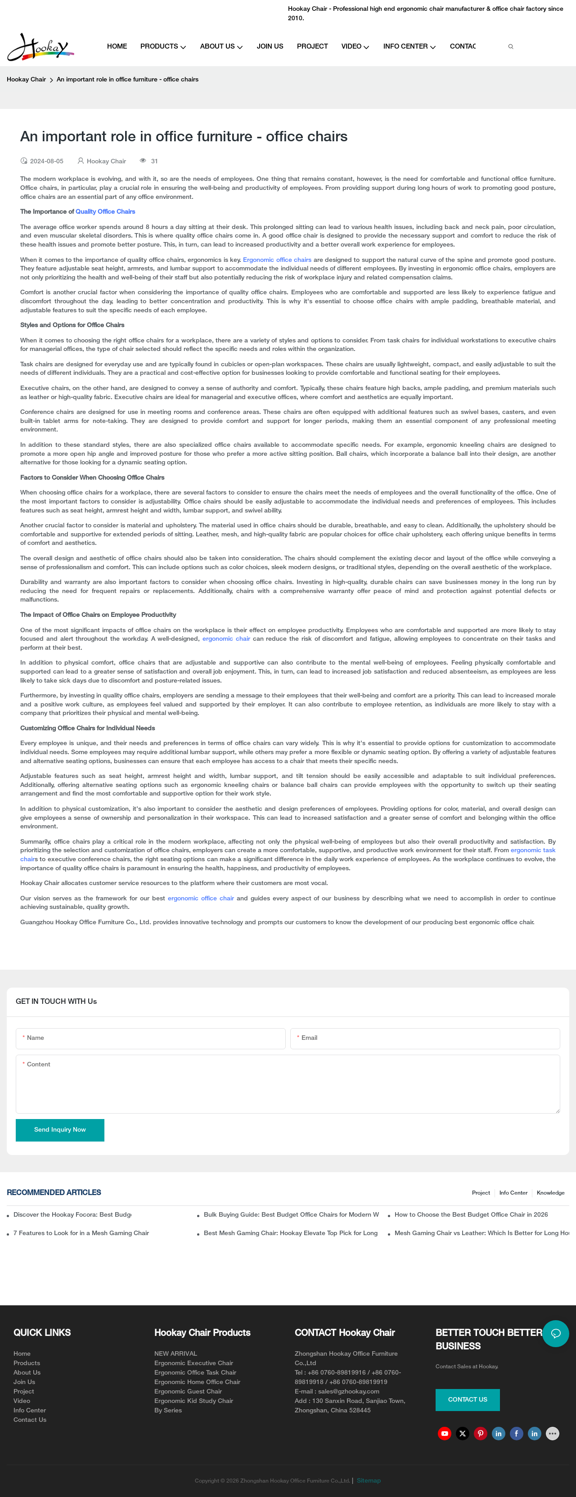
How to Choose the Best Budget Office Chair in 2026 (471, 1215)
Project (481, 1193)
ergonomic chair (226, 639)
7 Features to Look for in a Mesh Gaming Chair (81, 1233)
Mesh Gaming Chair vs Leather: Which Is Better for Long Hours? (482, 1233)
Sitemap (368, 1481)
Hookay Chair (26, 80)
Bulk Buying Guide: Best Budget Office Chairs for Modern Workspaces (291, 1215)
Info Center (513, 1193)
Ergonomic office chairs (277, 260)
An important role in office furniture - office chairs (127, 80)
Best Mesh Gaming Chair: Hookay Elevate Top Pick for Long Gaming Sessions (291, 1233)
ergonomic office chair (202, 899)
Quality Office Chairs (105, 212)
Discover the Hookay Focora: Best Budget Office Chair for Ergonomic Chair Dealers (72, 1215)
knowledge (551, 1193)
